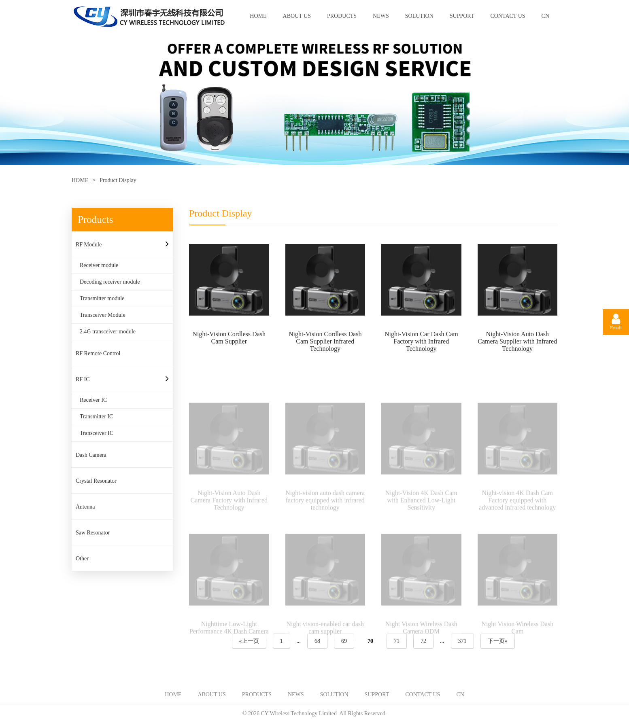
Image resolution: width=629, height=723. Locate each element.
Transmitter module (102, 298)
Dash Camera (91, 455)
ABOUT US (297, 16)
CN (545, 16)
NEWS (381, 16)
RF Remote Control (98, 353)
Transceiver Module (102, 315)
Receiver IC (93, 400)
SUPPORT (462, 16)
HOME (258, 16)
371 (462, 641)
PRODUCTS (342, 16)
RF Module (89, 245)
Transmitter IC (96, 416)
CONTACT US (507, 16)
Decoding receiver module (110, 282)
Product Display (118, 180)
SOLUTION (419, 16)
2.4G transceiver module (108, 332)
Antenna (85, 507)
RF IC (83, 379)
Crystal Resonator (96, 481)
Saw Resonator (93, 533)
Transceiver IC (96, 433)
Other (82, 559)
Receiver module (99, 265)
